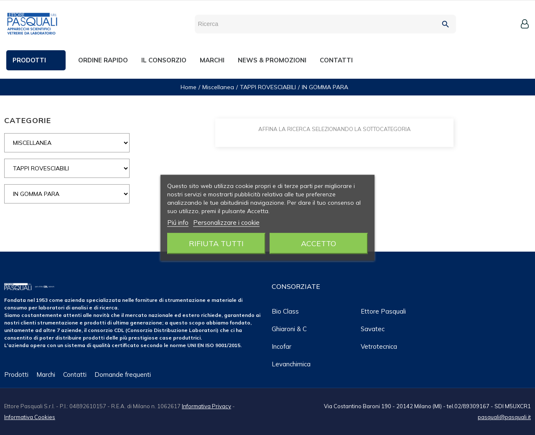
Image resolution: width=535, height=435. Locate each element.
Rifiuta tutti (216, 243)
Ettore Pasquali (383, 311)
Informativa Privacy (206, 406)
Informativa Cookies (29, 417)
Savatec (373, 329)
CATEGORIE (27, 120)
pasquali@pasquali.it (504, 417)
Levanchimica (291, 364)
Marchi (45, 374)
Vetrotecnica (379, 346)
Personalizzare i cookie (226, 222)
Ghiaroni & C (289, 329)
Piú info (178, 222)
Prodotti (16, 374)
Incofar (281, 346)
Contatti (75, 374)
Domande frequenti (122, 374)
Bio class (285, 311)
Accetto (318, 243)
